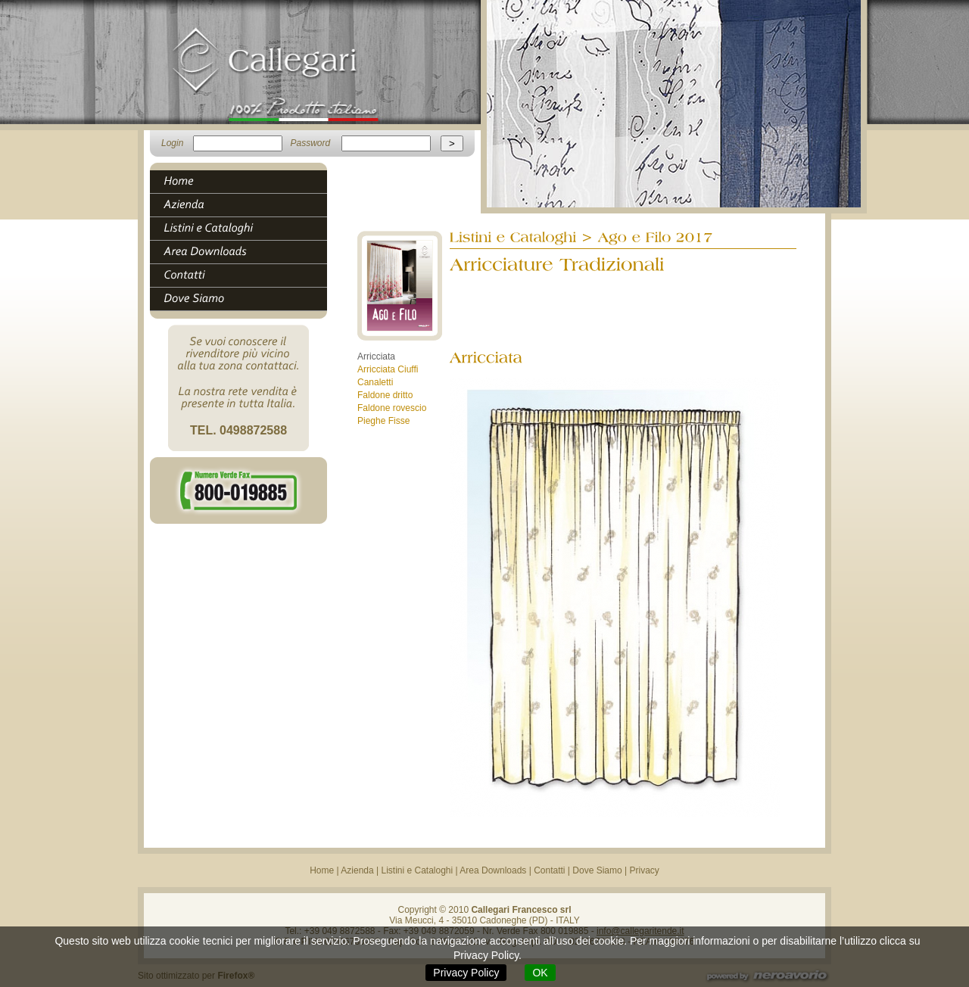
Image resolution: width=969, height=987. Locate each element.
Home (322, 870)
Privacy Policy (466, 973)
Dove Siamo (597, 870)
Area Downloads (493, 870)
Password (310, 143)
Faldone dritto (385, 395)
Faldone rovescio (391, 408)
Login (172, 143)
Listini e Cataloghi (417, 870)
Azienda (357, 870)
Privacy (644, 870)
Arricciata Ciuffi (387, 369)
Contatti (549, 870)
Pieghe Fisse (383, 421)
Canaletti (375, 382)
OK (539, 973)
